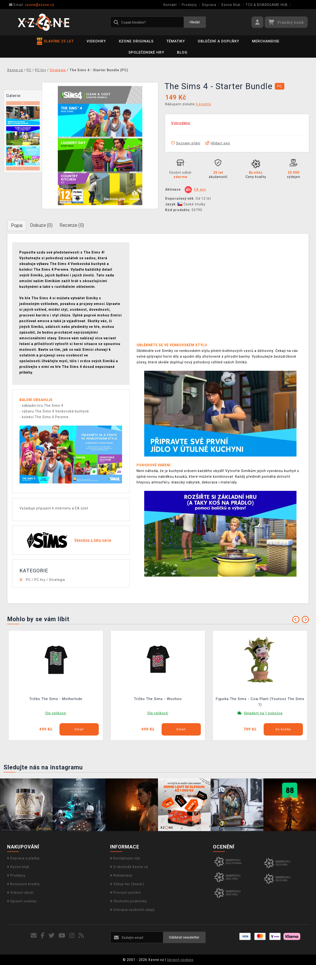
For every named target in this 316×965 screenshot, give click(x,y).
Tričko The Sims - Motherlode (55, 699)
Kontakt (170, 5)
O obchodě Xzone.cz (129, 867)
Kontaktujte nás (125, 858)
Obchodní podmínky (128, 901)
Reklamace (121, 875)
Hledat (195, 22)
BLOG (182, 52)
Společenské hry (146, 52)
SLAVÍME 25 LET (55, 41)
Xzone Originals (136, 41)
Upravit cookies (22, 901)
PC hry (39, 580)
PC (28, 580)
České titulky (192, 204)
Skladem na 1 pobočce (263, 713)
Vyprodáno (180, 123)
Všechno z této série (92, 540)
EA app (200, 189)
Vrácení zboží (20, 892)
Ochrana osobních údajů (132, 910)
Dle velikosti (55, 713)
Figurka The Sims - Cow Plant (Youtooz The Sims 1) (260, 702)
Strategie (57, 580)
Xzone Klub (231, 5)
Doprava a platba (23, 858)
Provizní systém (125, 892)
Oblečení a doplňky (218, 41)
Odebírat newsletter (184, 937)
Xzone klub (18, 867)
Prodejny (189, 5)
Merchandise (265, 41)
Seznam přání (185, 143)
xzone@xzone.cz (31, 5)
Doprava (209, 5)
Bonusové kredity (23, 884)
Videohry (96, 41)
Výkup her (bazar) (127, 884)
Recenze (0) (71, 225)
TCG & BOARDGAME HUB (267, 5)
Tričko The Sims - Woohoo (158, 699)
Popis (17, 225)
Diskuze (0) (41, 225)
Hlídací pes (217, 143)
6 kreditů (203, 104)
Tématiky (175, 41)
